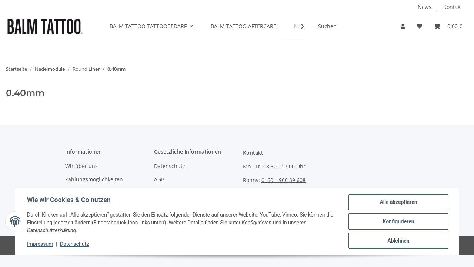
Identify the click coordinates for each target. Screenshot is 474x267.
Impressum (40, 244)
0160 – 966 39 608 (283, 180)
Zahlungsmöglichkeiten (94, 179)
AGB (159, 179)
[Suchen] (351, 26)
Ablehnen (398, 241)
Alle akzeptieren (398, 202)
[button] (403, 26)
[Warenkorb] (448, 26)
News (424, 6)
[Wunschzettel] (419, 26)
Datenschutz (169, 165)
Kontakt (452, 6)
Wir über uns (81, 165)
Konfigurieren (398, 221)
